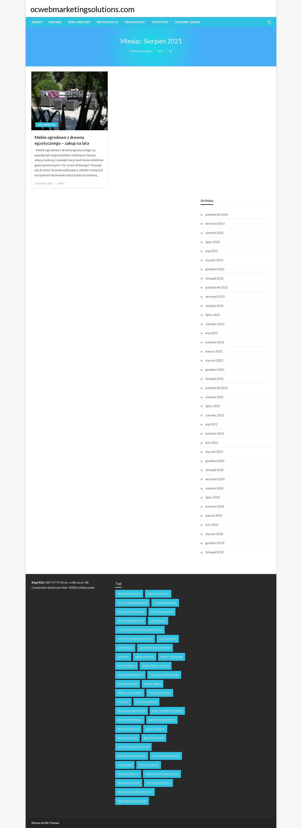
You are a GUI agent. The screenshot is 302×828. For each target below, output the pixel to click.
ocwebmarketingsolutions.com (83, 9)
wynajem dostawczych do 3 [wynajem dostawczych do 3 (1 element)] (135, 791)
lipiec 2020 (212, 497)
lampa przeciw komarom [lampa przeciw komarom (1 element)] (155, 647)
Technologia (135, 22)
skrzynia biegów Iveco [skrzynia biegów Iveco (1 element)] (132, 755)
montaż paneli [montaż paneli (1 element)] (127, 665)
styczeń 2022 (214, 360)
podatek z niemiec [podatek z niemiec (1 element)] (160, 692)
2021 (160, 51)
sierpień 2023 (214, 232)
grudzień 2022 (214, 269)
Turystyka (160, 22)
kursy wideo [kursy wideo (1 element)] (125, 647)
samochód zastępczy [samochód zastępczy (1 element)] (162, 719)
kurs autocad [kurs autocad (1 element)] (167, 638)
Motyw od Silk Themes (45, 822)
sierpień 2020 (214, 488)
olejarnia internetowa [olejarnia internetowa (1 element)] (164, 674)
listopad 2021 (214, 378)
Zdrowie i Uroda (187, 22)
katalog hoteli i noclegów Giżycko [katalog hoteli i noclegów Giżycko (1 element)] (140, 629)
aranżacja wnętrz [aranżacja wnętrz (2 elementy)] (129, 593)
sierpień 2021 (214, 397)
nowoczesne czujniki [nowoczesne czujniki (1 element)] (155, 665)
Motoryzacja (107, 22)
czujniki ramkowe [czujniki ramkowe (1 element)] (165, 602)
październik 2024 (216, 214)
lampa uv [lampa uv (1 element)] (123, 656)
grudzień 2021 (214, 369)
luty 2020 (211, 524)
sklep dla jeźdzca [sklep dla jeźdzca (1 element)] (128, 728)
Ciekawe (55, 22)
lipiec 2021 (212, 406)
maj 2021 (211, 424)
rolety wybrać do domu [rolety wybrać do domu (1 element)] (167, 710)
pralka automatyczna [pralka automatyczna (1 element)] (132, 710)
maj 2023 (211, 251)
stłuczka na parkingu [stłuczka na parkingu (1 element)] (166, 755)
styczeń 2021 (214, 451)
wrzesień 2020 (215, 479)
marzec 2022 (213, 351)
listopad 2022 (214, 278)
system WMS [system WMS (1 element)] (125, 764)
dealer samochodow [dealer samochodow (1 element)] (131, 611)
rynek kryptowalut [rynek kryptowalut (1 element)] (130, 719)
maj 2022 (211, 333)
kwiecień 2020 (214, 506)
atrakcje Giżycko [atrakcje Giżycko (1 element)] (158, 593)
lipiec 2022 (212, 314)
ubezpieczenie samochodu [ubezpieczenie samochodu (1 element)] (162, 773)
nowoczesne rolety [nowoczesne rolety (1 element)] (130, 674)
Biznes (37, 22)
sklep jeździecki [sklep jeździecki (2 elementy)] (155, 728)
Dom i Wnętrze (79, 22)
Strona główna (141, 51)
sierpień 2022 (214, 305)
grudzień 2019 (214, 543)
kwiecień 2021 (214, 433)
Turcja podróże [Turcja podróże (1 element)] (149, 764)
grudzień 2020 (214, 461)
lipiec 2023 (212, 242)
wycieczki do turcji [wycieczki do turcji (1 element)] (158, 782)
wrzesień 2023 (215, 223)
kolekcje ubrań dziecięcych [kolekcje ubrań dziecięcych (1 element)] (135, 638)
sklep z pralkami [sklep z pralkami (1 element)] (154, 737)
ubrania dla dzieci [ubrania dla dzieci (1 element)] (129, 782)
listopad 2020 (214, 470)
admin (60, 183)
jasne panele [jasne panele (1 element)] (158, 620)
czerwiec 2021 (214, 415)
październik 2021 (216, 388)
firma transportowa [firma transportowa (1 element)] (131, 620)
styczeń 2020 (214, 534)
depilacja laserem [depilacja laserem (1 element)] (162, 611)
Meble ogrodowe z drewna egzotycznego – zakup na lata (61, 140)
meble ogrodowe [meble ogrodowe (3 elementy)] (171, 656)
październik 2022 (216, 287)
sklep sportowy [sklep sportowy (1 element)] (127, 737)
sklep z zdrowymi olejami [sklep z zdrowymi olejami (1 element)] (133, 746)
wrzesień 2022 (215, 296)
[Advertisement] (230, 133)
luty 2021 (211, 442)
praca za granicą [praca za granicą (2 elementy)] (146, 701)
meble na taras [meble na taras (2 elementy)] (144, 656)
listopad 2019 (214, 552)
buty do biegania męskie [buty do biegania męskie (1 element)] (132, 602)
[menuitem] (37, 22)
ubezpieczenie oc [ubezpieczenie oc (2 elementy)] (128, 773)
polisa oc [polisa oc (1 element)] (123, 701)
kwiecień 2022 (214, 342)
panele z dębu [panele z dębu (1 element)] (152, 683)
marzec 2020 (213, 515)
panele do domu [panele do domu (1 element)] (128, 683)
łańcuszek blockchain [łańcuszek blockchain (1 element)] (132, 800)
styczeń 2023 (214, 260)
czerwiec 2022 (214, 324)
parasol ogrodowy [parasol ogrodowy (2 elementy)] (130, 692)
